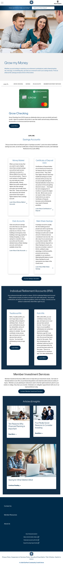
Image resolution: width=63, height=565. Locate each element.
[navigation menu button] (2, 2)
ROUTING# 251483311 (31, 534)
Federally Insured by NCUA (31, 540)
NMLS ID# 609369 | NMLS (31, 537)
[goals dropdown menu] (43, 7)
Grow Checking (18, 84)
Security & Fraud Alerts (38, 557)
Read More (11, 434)
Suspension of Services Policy (20, 557)
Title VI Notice (50, 557)
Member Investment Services (52, 84)
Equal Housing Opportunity (31, 543)
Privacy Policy (6, 557)
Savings (28, 84)
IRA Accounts (37, 84)
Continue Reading (13, 485)
